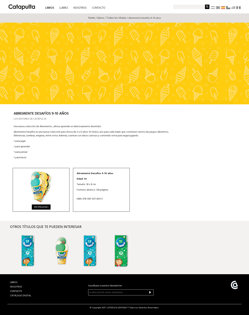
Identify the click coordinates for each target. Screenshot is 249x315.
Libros (100, 18)
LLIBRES (63, 8)
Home (91, 18)
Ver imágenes (41, 207)
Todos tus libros (211, 102)
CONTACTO (98, 8)
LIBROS (49, 8)
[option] (31, 250)
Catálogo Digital (20, 296)
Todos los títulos (116, 18)
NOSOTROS (80, 8)
